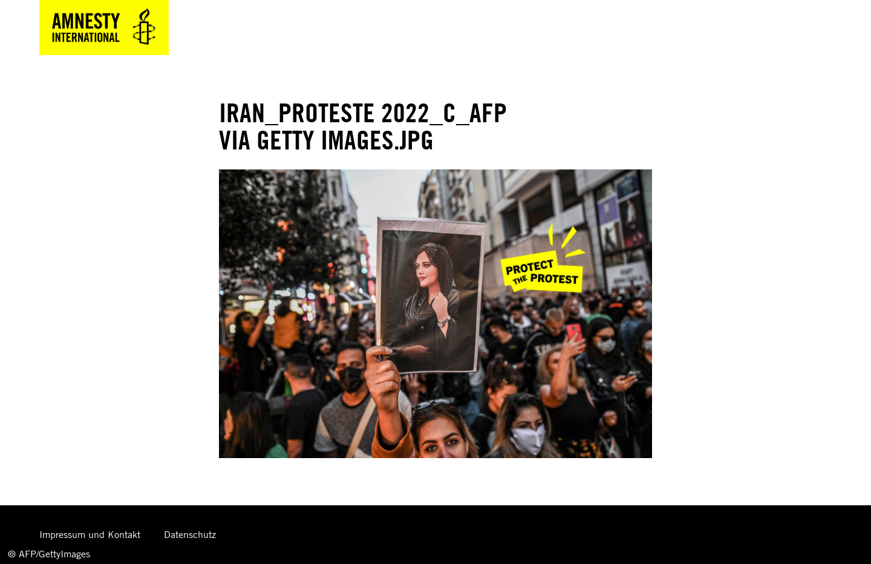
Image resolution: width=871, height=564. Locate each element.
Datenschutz (190, 534)
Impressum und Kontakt (89, 534)
